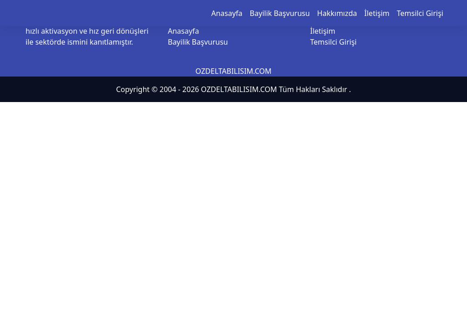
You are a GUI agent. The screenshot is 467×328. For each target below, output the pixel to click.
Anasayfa (226, 13)
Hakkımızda (337, 13)
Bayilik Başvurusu (280, 13)
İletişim (376, 13)
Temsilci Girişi (420, 13)
